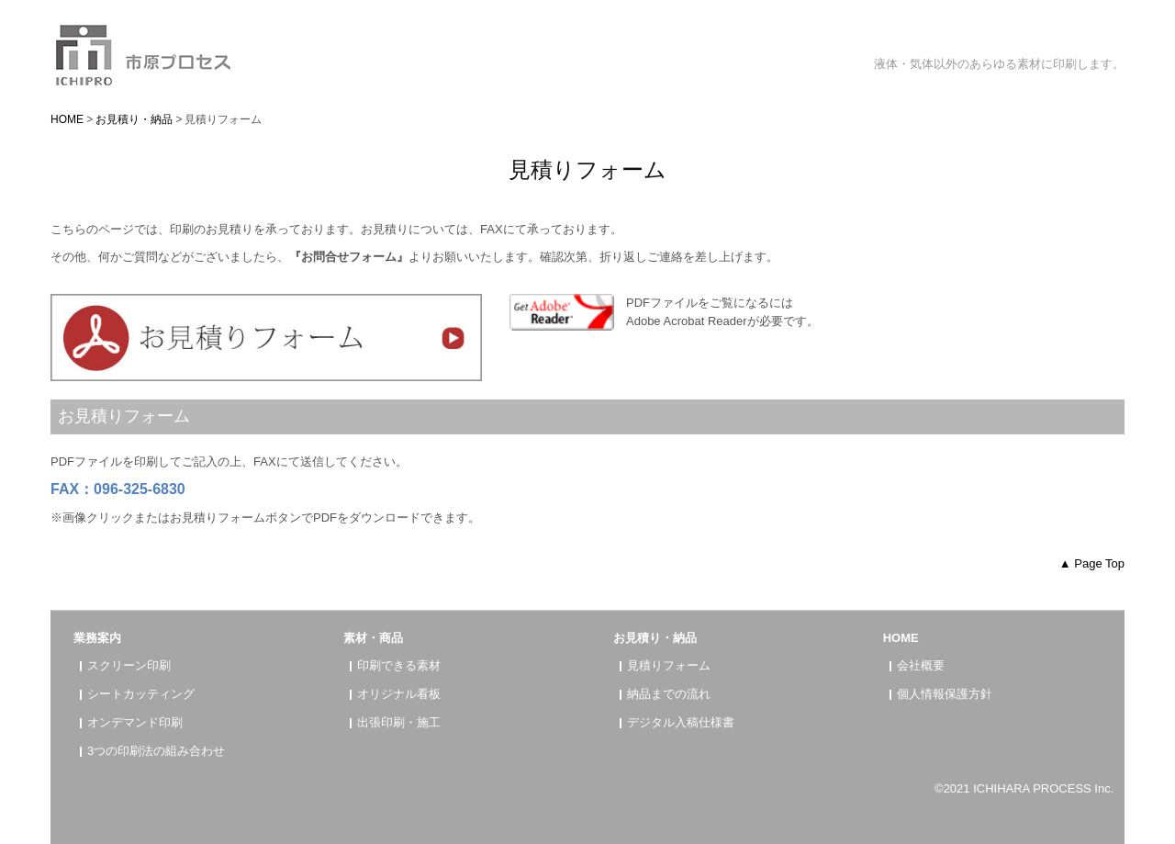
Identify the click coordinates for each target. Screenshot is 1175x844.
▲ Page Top (1092, 563)
